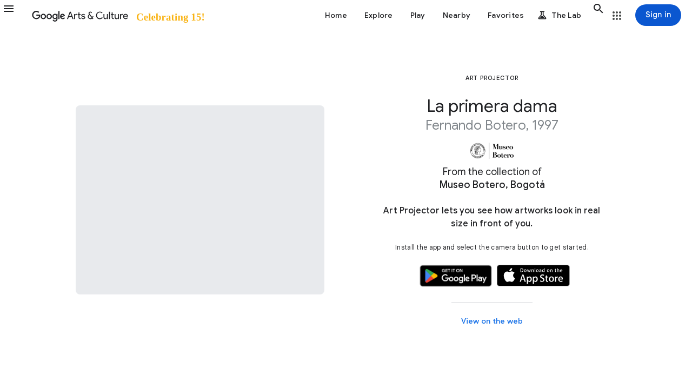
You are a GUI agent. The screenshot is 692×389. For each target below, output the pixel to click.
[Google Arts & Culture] (117, 15)
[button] (15, 15)
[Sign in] (658, 15)
